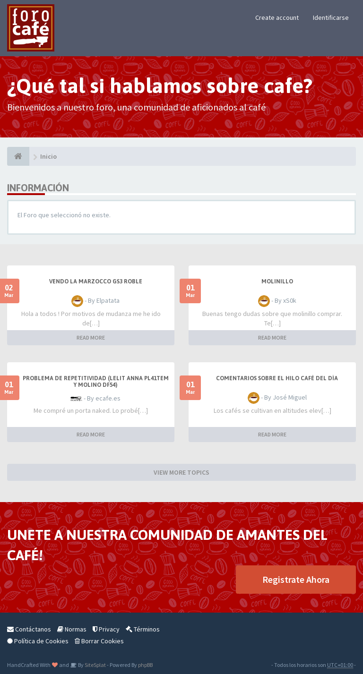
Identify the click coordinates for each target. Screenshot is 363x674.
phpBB (145, 664)
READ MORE (91, 337)
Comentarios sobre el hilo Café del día (277, 378)
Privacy (106, 629)
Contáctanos (29, 629)
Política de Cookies (38, 641)
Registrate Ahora (295, 579)
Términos (143, 629)
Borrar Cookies (99, 641)
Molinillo (277, 281)
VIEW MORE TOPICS (181, 472)
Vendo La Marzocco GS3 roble (95, 281)
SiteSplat (95, 664)
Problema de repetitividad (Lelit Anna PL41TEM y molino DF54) (96, 381)
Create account (277, 17)
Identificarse (331, 17)
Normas (71, 629)
